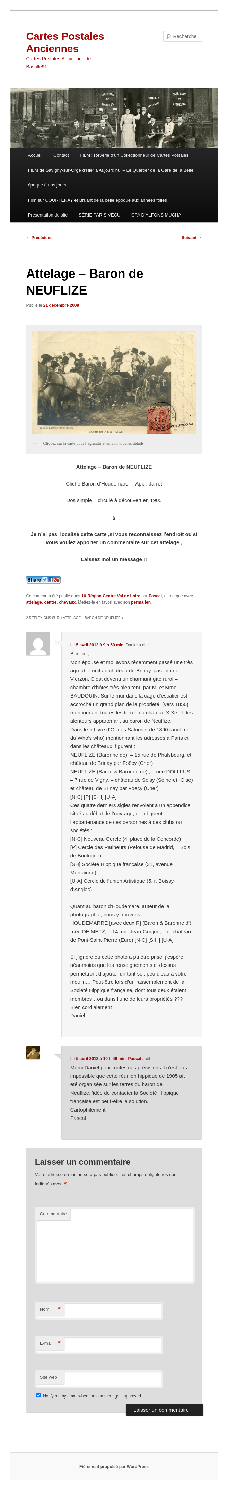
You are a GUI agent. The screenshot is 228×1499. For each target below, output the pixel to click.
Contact (61, 155)
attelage (34, 602)
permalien (141, 602)
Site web (48, 1377)
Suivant (192, 237)
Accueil (35, 155)
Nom (50, 1310)
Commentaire (53, 1214)
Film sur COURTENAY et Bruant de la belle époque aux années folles (97, 200)
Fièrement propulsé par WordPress (114, 1466)
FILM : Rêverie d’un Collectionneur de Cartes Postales (134, 155)
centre (50, 602)
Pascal (155, 596)
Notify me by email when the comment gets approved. (89, 1396)
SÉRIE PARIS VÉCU (99, 215)
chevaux (67, 602)
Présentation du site (48, 215)
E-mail (50, 1343)
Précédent (38, 237)
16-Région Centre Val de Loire (110, 596)
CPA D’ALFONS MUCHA (156, 215)
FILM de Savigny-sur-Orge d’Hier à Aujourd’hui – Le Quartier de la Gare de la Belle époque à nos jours (111, 177)
